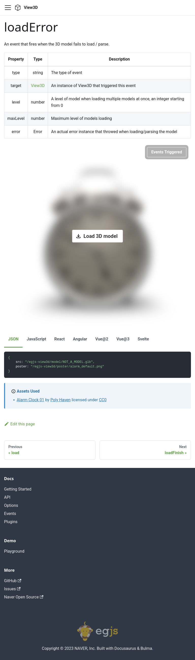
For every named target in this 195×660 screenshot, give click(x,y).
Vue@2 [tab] (101, 339)
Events (10, 513)
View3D (38, 85)
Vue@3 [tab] (123, 339)
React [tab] (59, 339)
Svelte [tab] (143, 339)
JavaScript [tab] (36, 339)
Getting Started (17, 489)
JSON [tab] (13, 339)
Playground (14, 551)
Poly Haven (60, 399)
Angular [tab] (80, 339)
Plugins (11, 521)
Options (11, 505)
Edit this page (19, 424)
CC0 (103, 399)
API (7, 497)
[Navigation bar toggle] (8, 7)
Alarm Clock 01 (30, 399)
